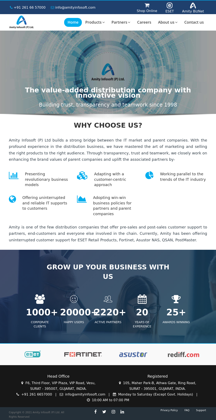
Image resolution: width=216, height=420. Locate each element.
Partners (121, 22)
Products (95, 22)
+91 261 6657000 (34, 394)
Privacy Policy (169, 410)
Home (73, 22)
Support (201, 410)
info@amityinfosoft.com (73, 7)
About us (168, 22)
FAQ (187, 410)
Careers (144, 22)
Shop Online (147, 11)
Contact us (194, 22)
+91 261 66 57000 (28, 7)
